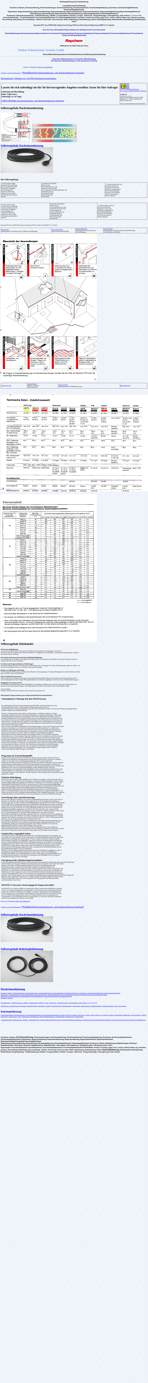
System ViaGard (32, 384)
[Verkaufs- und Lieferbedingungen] (11, 73)
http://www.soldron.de (45, 67)
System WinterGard (81, 229)
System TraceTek (6, 385)
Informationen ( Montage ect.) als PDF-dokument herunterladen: (28, 78)
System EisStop (108, 229)
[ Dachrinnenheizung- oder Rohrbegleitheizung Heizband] (53, 73)
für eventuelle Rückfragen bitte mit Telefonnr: (133, 91)
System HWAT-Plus (57, 229)
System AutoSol (63, 385)
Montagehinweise (125, 385)
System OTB (5, 229)
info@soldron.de (134, 89)
